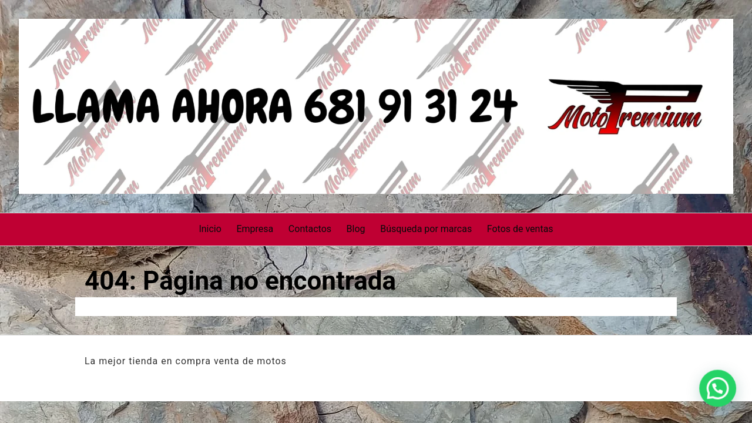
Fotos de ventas (520, 228)
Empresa (254, 228)
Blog (356, 228)
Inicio (210, 228)
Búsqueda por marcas (426, 228)
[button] (720, 397)
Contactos (309, 228)
